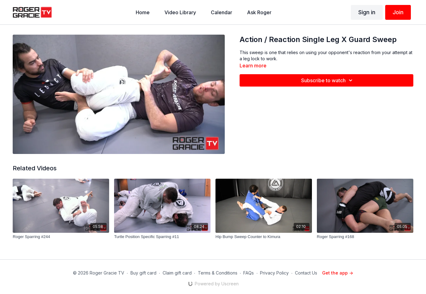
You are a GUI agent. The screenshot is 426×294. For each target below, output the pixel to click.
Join (398, 12)
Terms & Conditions (217, 272)
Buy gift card (143, 272)
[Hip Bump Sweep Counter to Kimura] (263, 237)
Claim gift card (177, 272)
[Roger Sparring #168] (365, 237)
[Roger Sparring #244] (61, 237)
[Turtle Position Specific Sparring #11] (162, 237)
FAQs (248, 272)
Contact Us (306, 272)
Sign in (366, 12)
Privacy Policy (274, 272)
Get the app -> (337, 272)
